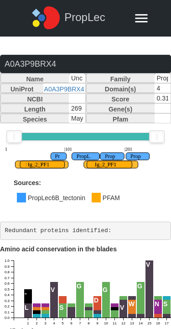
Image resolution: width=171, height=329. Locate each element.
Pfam (120, 119)
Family (120, 79)
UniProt (22, 89)
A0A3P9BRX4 (64, 89)
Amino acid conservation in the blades (58, 249)
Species (35, 119)
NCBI (34, 99)
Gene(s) (120, 109)
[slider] (14, 136)
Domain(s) (120, 89)
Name (34, 79)
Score (121, 99)
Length (35, 109)
